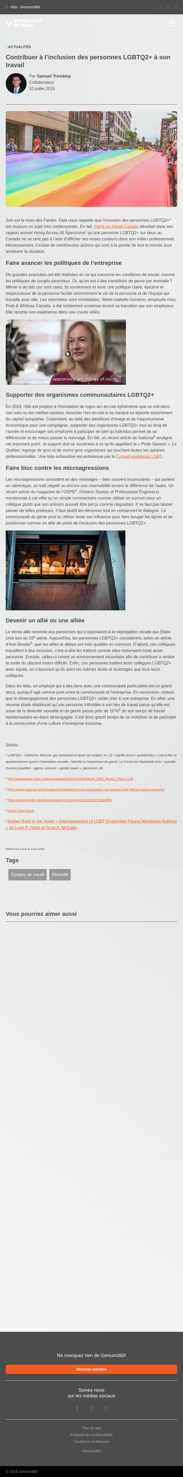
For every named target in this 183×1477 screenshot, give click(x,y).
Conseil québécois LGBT (139, 456)
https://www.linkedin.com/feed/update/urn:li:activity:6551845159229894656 (60, 800)
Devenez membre (91, 1369)
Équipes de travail (27, 874)
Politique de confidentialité (91, 1435)
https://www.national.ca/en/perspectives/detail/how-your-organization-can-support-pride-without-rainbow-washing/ (86, 789)
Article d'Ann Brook (21, 811)
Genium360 (91, 1451)
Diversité (60, 874)
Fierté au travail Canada (116, 226)
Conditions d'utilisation (92, 1442)
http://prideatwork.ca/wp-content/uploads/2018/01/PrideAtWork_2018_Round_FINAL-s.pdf (70, 779)
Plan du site (91, 1428)
